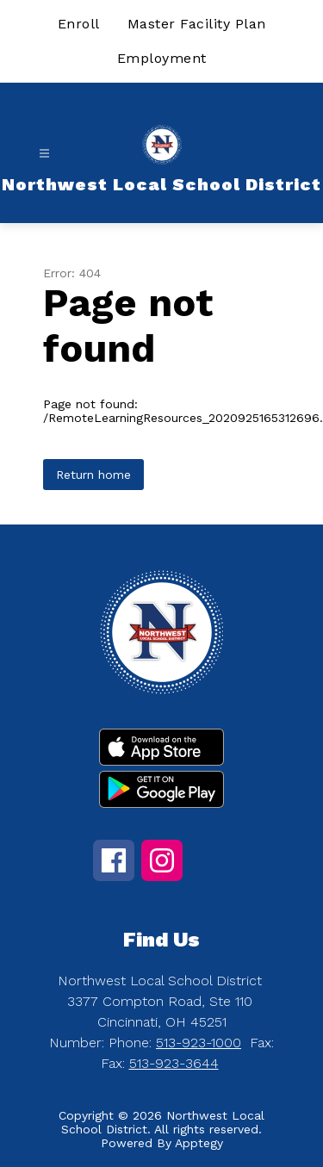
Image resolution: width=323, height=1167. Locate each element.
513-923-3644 (174, 1063)
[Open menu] (44, 154)
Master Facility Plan (196, 24)
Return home (93, 474)
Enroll (79, 24)
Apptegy (199, 1143)
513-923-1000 (198, 1042)
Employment (162, 58)
